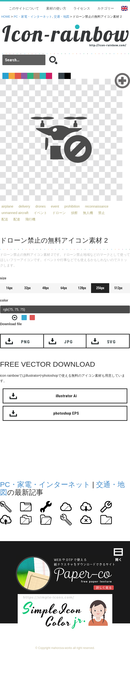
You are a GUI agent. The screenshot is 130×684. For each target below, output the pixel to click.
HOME (5, 16)
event (55, 206)
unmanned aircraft (14, 213)
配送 (4, 219)
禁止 (101, 213)
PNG (25, 341)
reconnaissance (96, 206)
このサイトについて (24, 8)
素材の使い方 (56, 8)
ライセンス (81, 8)
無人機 (88, 213)
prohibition (72, 206)
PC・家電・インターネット (33, 16)
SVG (111, 341)
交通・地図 (61, 16)
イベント (40, 213)
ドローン (59, 213)
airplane (7, 206)
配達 (16, 219)
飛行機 (30, 219)
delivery (24, 206)
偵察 (74, 213)
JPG (68, 341)
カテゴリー (105, 8)
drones (40, 206)
